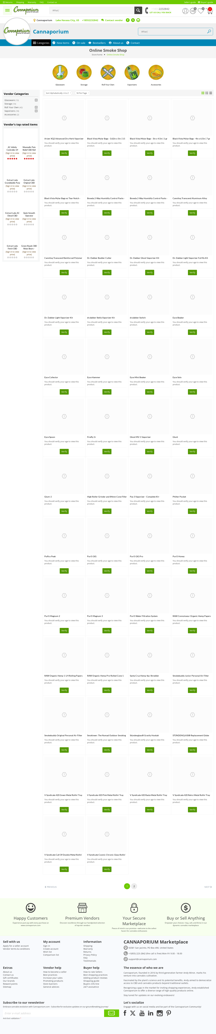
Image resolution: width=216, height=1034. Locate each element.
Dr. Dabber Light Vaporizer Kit (58, 317)
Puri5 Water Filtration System (144, 616)
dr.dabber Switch (138, 317)
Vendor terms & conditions (16, 948)
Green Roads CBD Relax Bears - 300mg (29, 248)
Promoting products (53, 980)
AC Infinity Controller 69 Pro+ (12, 150)
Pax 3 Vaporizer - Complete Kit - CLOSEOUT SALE (145, 496)
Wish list (47, 951)
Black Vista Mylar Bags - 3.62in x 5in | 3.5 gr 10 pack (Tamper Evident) (106, 138)
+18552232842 (90, 20)
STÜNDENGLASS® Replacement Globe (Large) (191, 735)
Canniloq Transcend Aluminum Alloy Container (190, 198)
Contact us (8, 974)
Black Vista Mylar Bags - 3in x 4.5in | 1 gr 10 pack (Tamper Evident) (148, 138)
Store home (97, 54)
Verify (64, 153)
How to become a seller (55, 971)
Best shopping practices (95, 974)
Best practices (50, 974)
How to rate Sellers (92, 971)
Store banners (50, 983)
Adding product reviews (95, 977)
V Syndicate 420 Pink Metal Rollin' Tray (105, 795)
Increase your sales (53, 977)
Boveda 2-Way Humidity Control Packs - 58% (106, 198)
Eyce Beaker (178, 317)
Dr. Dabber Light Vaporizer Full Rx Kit (190, 258)
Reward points (10, 983)
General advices (51, 986)
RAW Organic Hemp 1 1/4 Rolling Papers (63, 675)
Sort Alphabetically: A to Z (58, 93)
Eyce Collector (51, 377)
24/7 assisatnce (91, 986)
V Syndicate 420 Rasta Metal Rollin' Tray (148, 795)
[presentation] (26, 1026)
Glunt (175, 437)
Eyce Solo (177, 377)
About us (7, 971)
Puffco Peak (50, 556)
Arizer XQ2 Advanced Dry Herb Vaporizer (64, 138)
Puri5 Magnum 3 (95, 616)
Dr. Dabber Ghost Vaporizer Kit (144, 258)
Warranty (88, 948)
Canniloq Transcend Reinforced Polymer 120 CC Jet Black (63, 258)
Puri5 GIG (91, 556)
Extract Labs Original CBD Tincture (29, 183)
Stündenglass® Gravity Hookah (144, 735)
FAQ (85, 957)
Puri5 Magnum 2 (52, 616)
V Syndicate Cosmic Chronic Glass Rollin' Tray (106, 854)
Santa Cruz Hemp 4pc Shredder (144, 675)
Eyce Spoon (49, 437)
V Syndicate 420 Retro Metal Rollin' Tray (191, 795)
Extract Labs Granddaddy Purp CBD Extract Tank (12, 183)
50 (82, 93)
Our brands (9, 980)
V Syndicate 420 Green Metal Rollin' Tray (63, 795)
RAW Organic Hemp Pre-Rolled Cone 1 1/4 (105, 675)
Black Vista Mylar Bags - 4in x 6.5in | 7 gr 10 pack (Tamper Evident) (191, 138)
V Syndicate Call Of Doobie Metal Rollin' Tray (63, 854)
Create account (50, 948)
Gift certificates (10, 977)
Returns (87, 951)
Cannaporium (51, 31)
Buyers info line (91, 983)
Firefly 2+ (91, 437)
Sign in (46, 945)
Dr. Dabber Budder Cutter (99, 258)
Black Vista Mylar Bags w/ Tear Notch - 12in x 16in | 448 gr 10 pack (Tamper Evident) (62, 198)
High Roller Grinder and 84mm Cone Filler (107, 496)
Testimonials (89, 960)
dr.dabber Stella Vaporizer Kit (101, 317)
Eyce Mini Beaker (138, 377)
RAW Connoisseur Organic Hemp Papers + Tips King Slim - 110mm (192, 616)
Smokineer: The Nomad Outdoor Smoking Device (106, 735)
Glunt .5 (48, 496)
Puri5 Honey (178, 556)
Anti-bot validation (11, 1018)
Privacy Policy (90, 954)
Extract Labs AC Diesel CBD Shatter (12, 216)
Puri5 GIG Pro (136, 556)
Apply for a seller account (16, 945)
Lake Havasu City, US (67, 20)
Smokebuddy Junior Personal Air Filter (191, 675)
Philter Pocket (179, 496)
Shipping (87, 945)
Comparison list (51, 954)
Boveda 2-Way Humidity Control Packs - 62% (148, 198)
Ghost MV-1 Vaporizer (140, 437)
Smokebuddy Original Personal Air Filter (63, 735)
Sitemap (7, 986)
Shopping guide (91, 980)
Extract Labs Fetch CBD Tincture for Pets (12, 248)
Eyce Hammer (93, 377)
